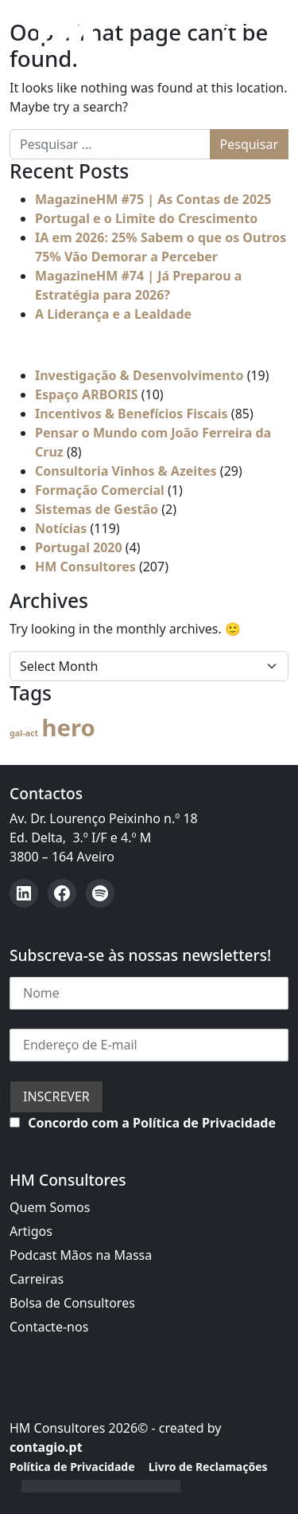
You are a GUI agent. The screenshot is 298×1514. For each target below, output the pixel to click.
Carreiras (37, 1279)
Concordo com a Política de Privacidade (152, 1123)
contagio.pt (46, 1447)
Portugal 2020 (78, 547)
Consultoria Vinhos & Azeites (126, 471)
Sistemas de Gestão (96, 509)
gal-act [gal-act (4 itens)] (24, 733)
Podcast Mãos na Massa (81, 1255)
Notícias (61, 528)
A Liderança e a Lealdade (113, 314)
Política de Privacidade (72, 1466)
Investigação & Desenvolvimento (139, 375)
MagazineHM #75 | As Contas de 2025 (153, 199)
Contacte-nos (49, 1327)
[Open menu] (220, 29)
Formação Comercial (99, 490)
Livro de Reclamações (208, 1466)
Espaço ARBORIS (86, 394)
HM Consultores (85, 566)
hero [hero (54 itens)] (68, 727)
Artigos (31, 1231)
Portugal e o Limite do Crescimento (146, 218)
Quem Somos (50, 1207)
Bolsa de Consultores (72, 1303)
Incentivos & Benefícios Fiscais (131, 413)
